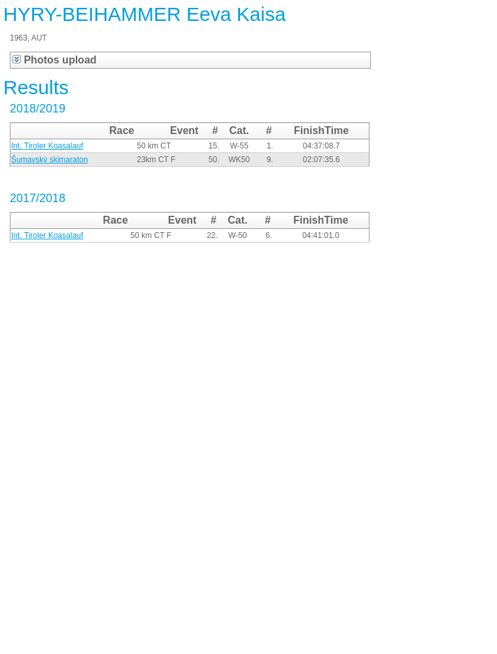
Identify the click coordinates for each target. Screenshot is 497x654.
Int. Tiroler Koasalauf (47, 145)
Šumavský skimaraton (49, 159)
